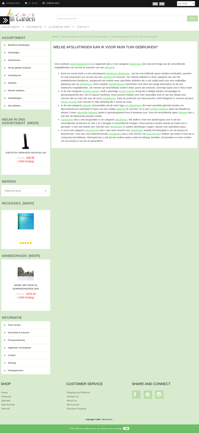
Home (55, 36)
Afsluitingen (25, 52)
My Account (73, 404)
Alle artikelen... (13, 105)
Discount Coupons (76, 408)
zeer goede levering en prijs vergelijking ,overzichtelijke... (25, 233)
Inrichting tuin (25, 75)
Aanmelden (11, 3)
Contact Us (73, 396)
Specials (5, 400)
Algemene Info (59, 27)
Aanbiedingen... (14, 98)
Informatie (34, 27)
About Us (72, 400)
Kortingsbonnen (14, 370)
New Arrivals (8, 404)
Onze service (13, 325)
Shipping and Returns (78, 392)
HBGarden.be (107, 419)
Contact (83, 27)
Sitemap (10, 363)
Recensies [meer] (18, 203)
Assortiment (10, 27)
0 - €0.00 (31, 3)
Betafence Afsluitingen (25, 45)
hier (120, 429)
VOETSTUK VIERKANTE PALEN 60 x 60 (26, 152)
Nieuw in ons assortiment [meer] (20, 121)
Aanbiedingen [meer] (21, 256)
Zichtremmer (25, 60)
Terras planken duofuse (25, 68)
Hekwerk (25, 83)
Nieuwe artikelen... (15, 90)
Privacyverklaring (15, 340)
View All (5, 408)
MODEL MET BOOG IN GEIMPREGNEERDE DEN (26, 286)
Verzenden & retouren (17, 332)
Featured (6, 396)
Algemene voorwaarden (18, 347)
